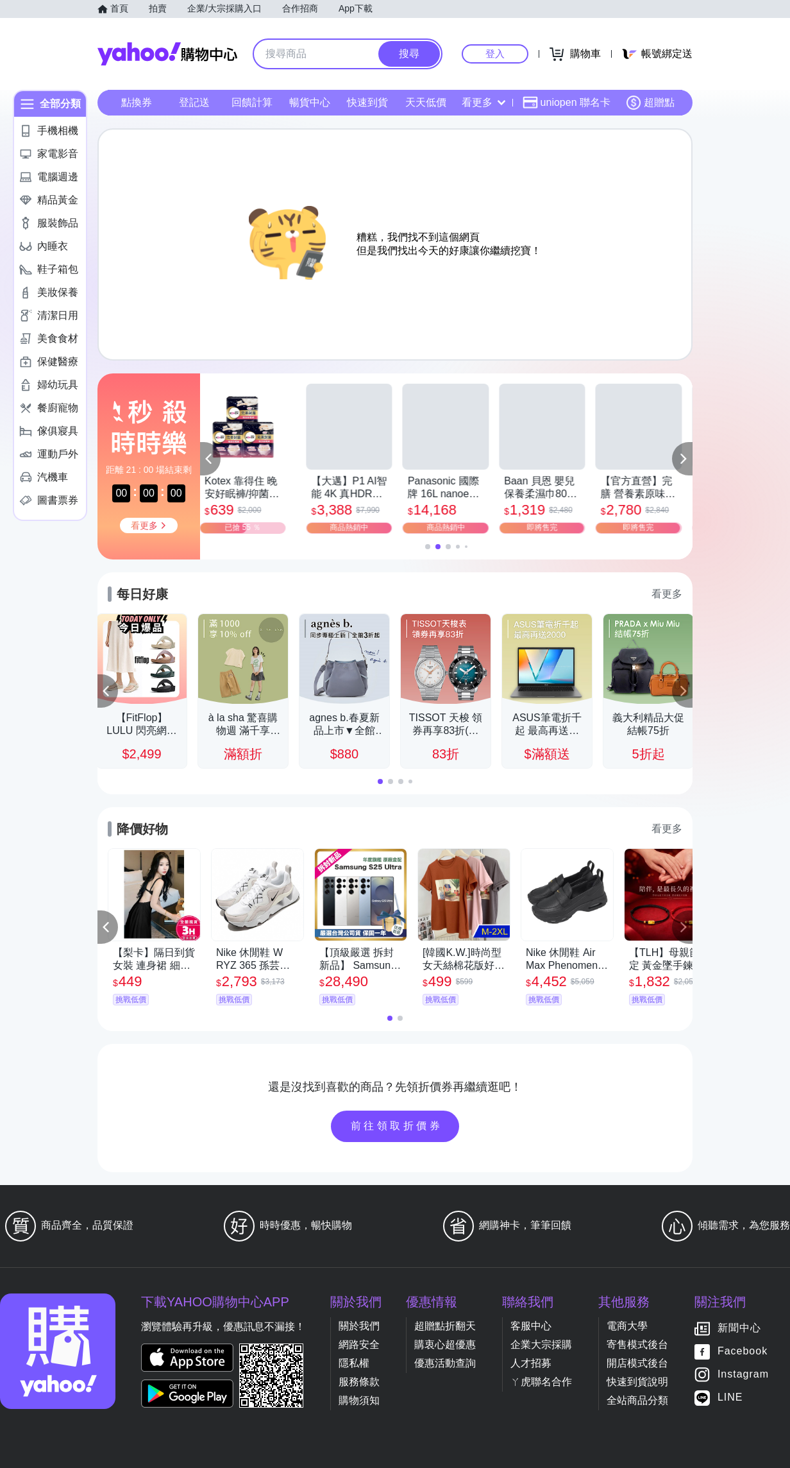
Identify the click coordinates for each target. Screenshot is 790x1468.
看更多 (483, 102)
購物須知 (359, 1400)
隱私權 (354, 1363)
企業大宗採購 (541, 1344)
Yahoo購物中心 (167, 53)
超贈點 (650, 102)
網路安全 (359, 1344)
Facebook (743, 1351)
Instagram (743, 1374)
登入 (495, 53)
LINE (730, 1397)
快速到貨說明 (637, 1381)
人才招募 (530, 1363)
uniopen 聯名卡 (566, 102)
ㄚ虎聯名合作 (541, 1381)
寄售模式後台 (637, 1344)
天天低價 (425, 102)
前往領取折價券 (397, 1125)
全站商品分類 (637, 1400)
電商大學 (627, 1325)
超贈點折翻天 (445, 1325)
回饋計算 (252, 102)
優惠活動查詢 (445, 1363)
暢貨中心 (309, 102)
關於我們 (359, 1325)
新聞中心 (739, 1328)
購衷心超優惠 (445, 1344)
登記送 (194, 102)
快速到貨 (367, 102)
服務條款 (359, 1381)
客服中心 (530, 1325)
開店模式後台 (637, 1363)
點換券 (136, 102)
